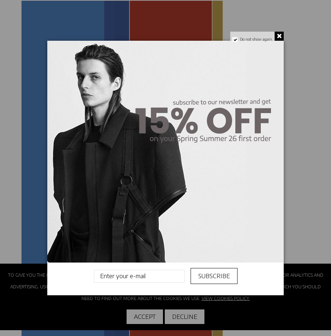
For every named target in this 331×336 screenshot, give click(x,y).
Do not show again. (256, 39)
